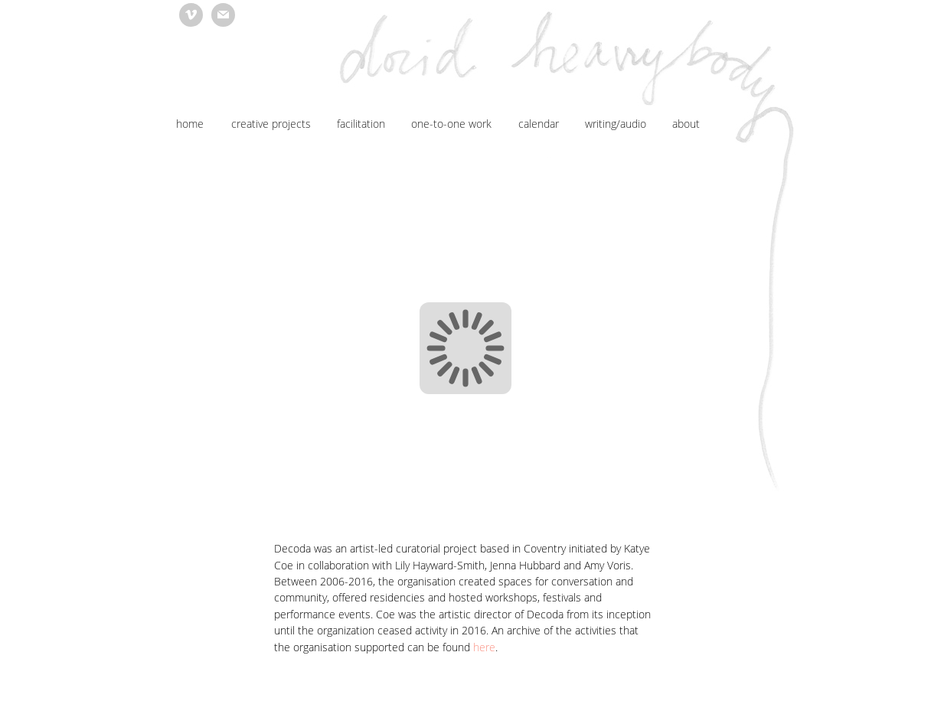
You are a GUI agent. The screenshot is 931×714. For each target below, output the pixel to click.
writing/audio (615, 123)
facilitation (361, 123)
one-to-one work (451, 123)
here (484, 647)
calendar (538, 123)
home (190, 123)
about (686, 123)
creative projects (271, 123)
